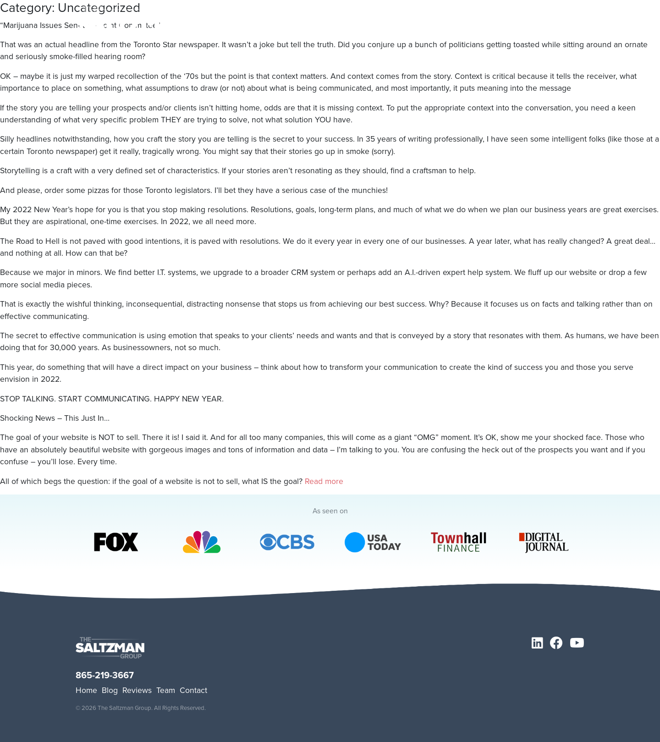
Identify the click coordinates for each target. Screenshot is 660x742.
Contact (193, 690)
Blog (110, 690)
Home (86, 690)
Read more (324, 481)
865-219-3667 (105, 675)
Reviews (137, 690)
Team (165, 690)
